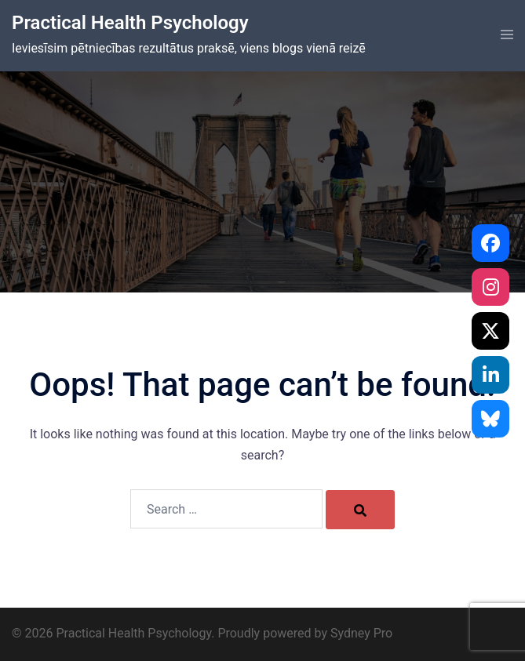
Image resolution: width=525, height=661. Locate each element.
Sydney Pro (361, 633)
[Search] (360, 509)
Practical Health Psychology (130, 23)
